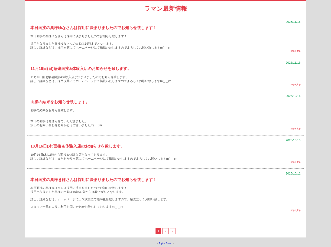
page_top (296, 51)
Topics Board (165, 243)
